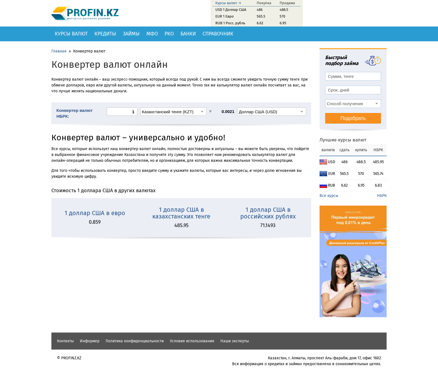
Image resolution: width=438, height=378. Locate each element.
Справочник (218, 34)
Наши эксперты (234, 341)
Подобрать (353, 118)
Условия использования (192, 341)
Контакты (65, 341)
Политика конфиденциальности (135, 341)
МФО (152, 34)
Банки (188, 34)
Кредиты (105, 34)
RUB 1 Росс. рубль (230, 23)
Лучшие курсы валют (343, 140)
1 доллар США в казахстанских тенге (181, 213)
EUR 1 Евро (224, 16)
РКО (169, 34)
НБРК (382, 195)
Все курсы (329, 195)
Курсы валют (71, 34)
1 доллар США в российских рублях (268, 213)
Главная (58, 51)
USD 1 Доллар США (230, 10)
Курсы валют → (228, 3)
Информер (89, 341)
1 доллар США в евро (95, 213)
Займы (131, 34)
